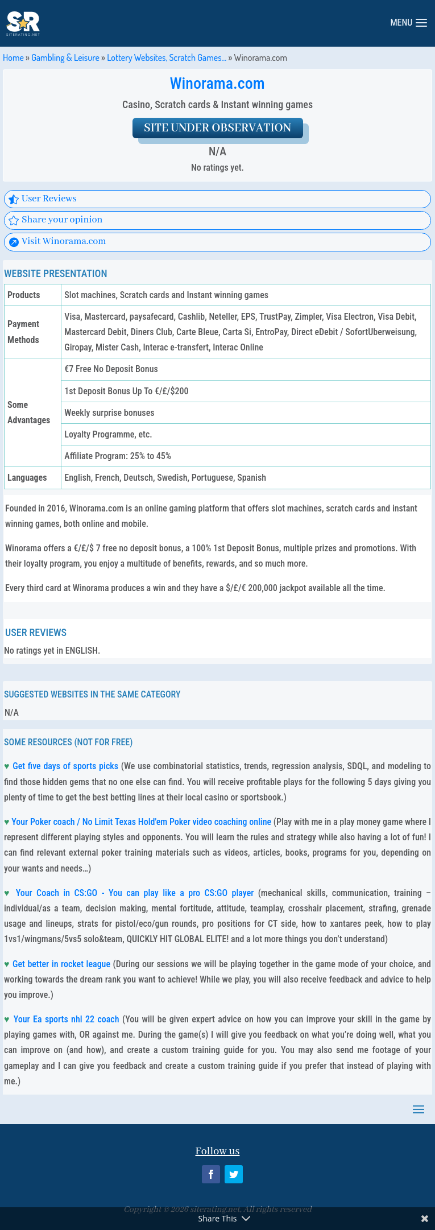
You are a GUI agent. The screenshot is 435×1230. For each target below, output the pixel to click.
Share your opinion (62, 220)
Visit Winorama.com (64, 241)
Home (13, 57)
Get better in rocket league (61, 964)
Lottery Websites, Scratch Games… (166, 57)
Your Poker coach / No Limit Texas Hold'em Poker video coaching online (141, 821)
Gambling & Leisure (65, 57)
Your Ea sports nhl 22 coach (66, 1019)
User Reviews (49, 199)
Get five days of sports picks (65, 766)
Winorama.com (216, 83)
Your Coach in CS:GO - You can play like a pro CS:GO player (135, 893)
